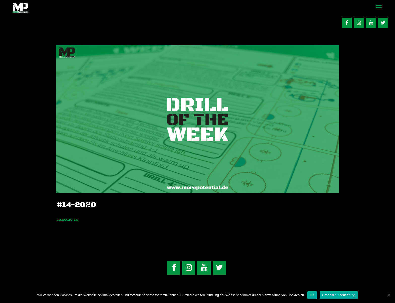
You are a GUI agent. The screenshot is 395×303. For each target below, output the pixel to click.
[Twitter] (383, 23)
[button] (378, 7)
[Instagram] (359, 23)
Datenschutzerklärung (338, 295)
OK (312, 295)
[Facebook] (347, 23)
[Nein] (388, 295)
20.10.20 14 (67, 219)
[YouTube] (371, 23)
